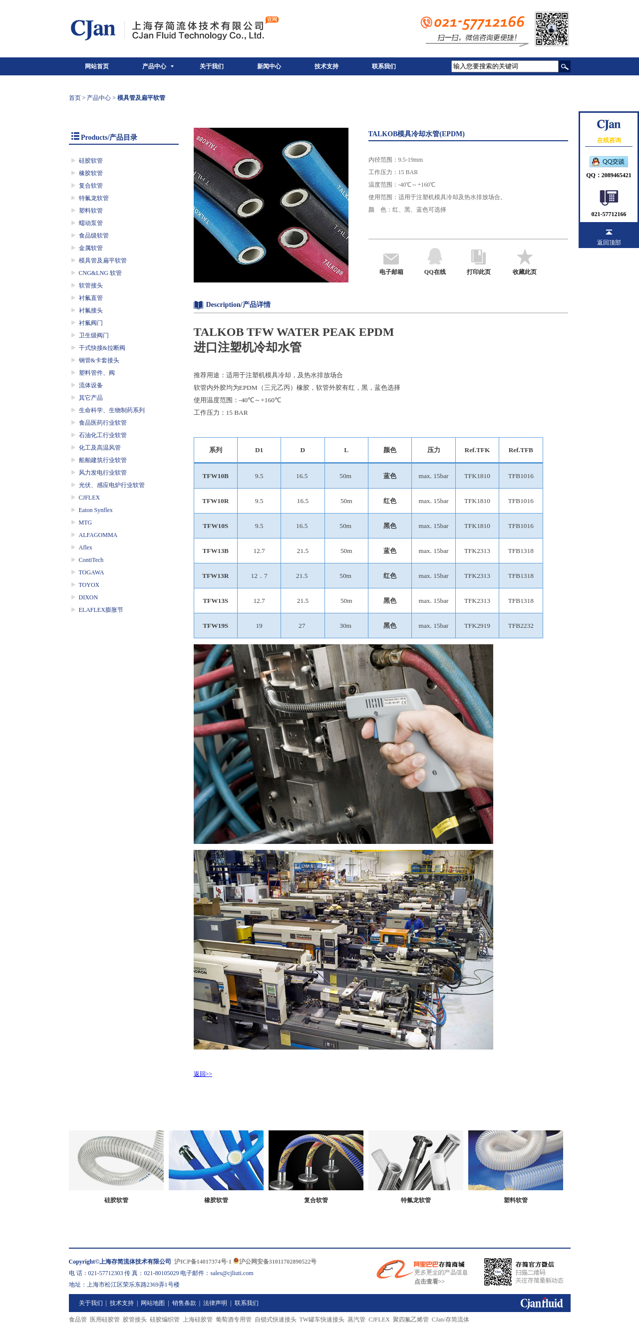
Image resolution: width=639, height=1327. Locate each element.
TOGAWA (91, 572)
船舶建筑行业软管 (103, 460)
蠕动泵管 (91, 223)
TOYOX (89, 584)
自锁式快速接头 (276, 1319)
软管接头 (91, 285)
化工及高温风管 (100, 447)
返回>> (203, 1073)
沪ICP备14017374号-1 (203, 1261)
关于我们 (212, 66)
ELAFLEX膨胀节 (101, 609)
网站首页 (97, 66)
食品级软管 (94, 235)
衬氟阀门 (91, 322)
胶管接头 (135, 1319)
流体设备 (91, 385)
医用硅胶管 (105, 1319)
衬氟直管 (91, 297)
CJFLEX (89, 497)
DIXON (88, 597)
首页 (75, 97)
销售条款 (184, 1303)
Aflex (85, 547)
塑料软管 (91, 210)
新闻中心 (269, 66)
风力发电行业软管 (103, 472)
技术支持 (326, 66)
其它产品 (91, 397)
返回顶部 (609, 242)
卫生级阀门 (94, 335)
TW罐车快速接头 (322, 1319)
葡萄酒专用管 (234, 1319)
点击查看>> (429, 1281)
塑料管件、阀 (97, 372)
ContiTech (91, 559)
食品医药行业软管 (103, 422)
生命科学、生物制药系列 (112, 410)
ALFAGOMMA (98, 534)
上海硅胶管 (198, 1319)
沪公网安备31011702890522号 (275, 1261)
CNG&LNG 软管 (100, 272)
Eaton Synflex (96, 510)
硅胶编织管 (165, 1319)
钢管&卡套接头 (99, 360)
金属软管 (91, 248)
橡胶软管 (91, 173)
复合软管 (91, 185)
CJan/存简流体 (450, 1319)
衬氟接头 (91, 310)
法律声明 (215, 1303)
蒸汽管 (356, 1319)
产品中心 (154, 66)
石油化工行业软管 (103, 435)
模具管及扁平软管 (103, 260)
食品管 (78, 1319)
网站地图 (153, 1303)
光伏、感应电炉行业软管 (112, 485)
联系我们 (384, 66)
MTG (85, 522)
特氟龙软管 (94, 198)
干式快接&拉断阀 (102, 347)
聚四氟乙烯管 (411, 1319)
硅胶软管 (91, 160)
